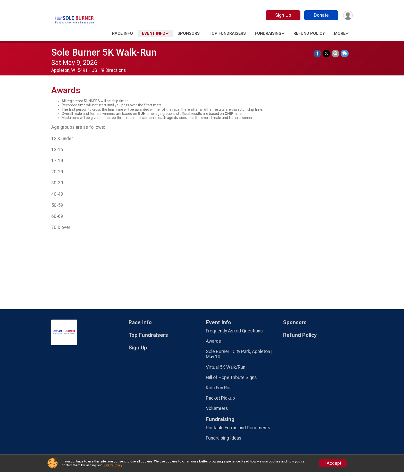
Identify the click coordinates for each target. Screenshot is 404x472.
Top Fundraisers (227, 33)
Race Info (122, 33)
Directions (115, 70)
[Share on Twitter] (326, 53)
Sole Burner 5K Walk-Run (103, 52)
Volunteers (217, 408)
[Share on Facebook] (317, 53)
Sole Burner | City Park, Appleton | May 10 (239, 354)
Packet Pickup (220, 398)
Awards (213, 341)
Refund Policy (309, 33)
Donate (321, 15)
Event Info (153, 33)
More (340, 33)
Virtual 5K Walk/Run (225, 367)
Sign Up (283, 15)
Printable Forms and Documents (238, 427)
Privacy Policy (112, 465)
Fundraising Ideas (223, 438)
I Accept (332, 463)
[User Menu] (348, 15)
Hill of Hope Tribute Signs (231, 377)
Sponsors (189, 33)
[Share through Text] (345, 53)
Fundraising (268, 33)
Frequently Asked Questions (234, 330)
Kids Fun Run (219, 387)
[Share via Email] (335, 53)
